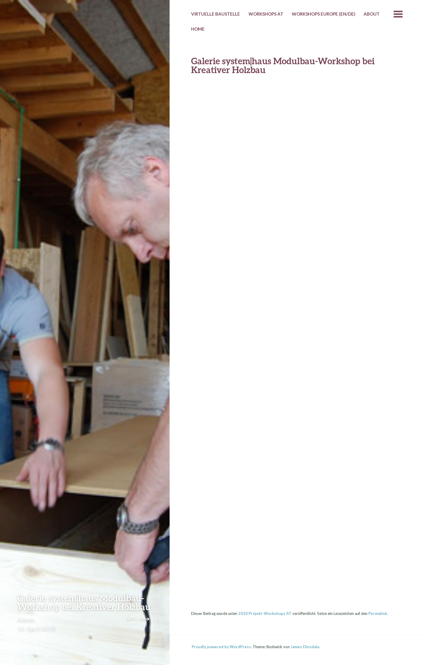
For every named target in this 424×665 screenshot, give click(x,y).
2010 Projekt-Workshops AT (265, 613)
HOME (198, 29)
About (372, 13)
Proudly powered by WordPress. (222, 646)
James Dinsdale (305, 646)
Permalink (377, 613)
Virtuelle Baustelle (215, 13)
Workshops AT (266, 13)
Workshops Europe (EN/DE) (323, 13)
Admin (26, 619)
